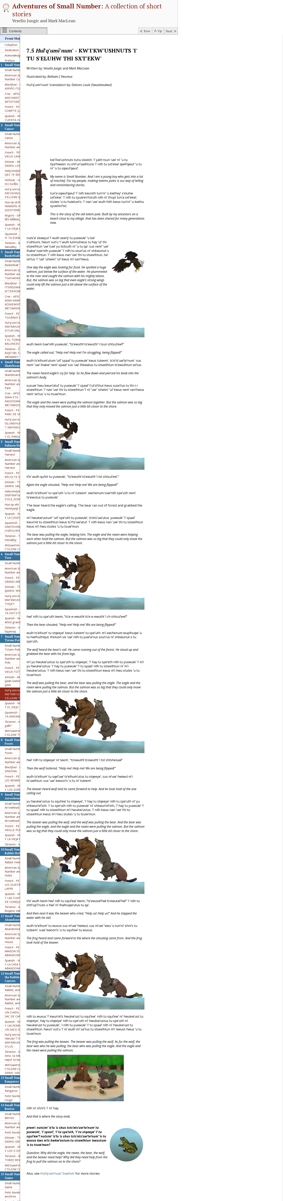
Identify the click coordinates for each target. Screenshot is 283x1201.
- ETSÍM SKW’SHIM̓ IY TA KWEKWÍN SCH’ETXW (25, 694)
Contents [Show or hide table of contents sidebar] (15, 31)
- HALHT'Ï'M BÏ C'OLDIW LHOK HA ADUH (22, 527)
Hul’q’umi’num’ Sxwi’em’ (84, 1173)
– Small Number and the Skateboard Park (25, 364)
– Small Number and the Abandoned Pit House (26, 918)
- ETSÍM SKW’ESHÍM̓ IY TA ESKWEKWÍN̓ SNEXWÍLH (25, 216)
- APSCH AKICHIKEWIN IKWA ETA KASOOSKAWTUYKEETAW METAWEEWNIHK (23, 379)
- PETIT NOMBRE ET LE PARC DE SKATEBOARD (25, 392)
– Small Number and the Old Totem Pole (25, 638)
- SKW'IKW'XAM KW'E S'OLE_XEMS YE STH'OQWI (22, 475)
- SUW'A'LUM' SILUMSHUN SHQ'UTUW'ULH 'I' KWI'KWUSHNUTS (24, 403)
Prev (147, 31)
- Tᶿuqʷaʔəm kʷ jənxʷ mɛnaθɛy (25, 518)
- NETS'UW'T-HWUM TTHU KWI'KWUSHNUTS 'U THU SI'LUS (24, 1020)
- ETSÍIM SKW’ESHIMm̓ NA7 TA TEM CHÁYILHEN (23, 507)
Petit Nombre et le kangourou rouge (24, 1078)
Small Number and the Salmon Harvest (24, 432)
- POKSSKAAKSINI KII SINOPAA (25, 749)
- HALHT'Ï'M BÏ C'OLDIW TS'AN (23, 713)
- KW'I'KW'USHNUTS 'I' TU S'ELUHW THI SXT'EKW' (21, 674)
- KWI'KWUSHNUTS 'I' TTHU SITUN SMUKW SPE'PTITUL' (23, 307)
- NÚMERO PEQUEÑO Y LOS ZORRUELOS (25, 768)
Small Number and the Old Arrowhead (22, 786)
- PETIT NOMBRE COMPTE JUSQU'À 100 (21, 89)
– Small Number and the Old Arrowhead (25, 797)
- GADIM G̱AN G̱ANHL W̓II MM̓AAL (24, 197)
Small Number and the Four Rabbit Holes (23, 840)
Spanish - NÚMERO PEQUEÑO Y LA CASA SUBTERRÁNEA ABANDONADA (25, 944)
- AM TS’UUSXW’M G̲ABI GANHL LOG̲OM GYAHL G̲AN (24, 661)
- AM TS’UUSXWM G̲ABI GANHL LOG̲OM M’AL (26, 144)
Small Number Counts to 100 (23, 50)
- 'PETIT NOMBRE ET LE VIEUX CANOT (26, 134)
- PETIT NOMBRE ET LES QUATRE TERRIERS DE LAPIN (23, 865)
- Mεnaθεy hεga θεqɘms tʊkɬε (21, 889)
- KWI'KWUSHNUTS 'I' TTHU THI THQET (25, 580)
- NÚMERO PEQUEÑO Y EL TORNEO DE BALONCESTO (25, 320)
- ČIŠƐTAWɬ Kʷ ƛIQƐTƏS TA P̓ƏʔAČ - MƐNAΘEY (20, 333)
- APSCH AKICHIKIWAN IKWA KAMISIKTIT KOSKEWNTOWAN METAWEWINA (23, 282)
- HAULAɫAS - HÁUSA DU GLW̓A (24, 162)
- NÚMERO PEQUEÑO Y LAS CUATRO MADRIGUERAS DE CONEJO (25, 878)
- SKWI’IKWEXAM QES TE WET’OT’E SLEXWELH (25, 153)
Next (169, 31)
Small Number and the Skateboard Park (19, 353)
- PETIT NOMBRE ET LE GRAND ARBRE (25, 560)
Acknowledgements (17, 35)
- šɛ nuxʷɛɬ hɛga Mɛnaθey (21, 225)
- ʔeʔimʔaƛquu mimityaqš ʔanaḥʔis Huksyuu (23, 486)
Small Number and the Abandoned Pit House (19, 907)
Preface (10, 41)
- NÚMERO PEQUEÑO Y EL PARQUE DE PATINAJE (25, 415)
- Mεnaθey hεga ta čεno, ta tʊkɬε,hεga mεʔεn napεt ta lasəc (23, 1036)
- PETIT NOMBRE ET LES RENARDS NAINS (23, 758)
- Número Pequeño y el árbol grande (25, 600)
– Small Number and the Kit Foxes (25, 740)
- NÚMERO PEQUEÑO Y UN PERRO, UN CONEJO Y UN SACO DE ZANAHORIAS (25, 1005)
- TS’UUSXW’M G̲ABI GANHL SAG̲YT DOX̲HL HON (23, 464)
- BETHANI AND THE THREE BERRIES (24, 1138)
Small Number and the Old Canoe (22, 116)
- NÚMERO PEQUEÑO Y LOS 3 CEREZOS (25, 1129)
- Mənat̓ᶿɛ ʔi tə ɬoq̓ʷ (23, 824)
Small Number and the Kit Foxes (21, 731)
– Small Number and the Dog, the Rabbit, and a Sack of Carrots (25, 979)
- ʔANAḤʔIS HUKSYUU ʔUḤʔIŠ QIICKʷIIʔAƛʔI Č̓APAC (23, 186)
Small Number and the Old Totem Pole (22, 627)
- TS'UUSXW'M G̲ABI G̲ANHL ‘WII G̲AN (23, 569)
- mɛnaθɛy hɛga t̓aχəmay (21, 609)
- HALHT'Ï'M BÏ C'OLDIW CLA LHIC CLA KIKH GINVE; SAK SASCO (24, 1049)
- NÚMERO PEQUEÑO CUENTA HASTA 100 (25, 98)
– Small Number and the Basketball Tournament (25, 254)
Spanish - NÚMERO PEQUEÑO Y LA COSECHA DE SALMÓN (25, 496)
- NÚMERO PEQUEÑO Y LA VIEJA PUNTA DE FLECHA (25, 817)
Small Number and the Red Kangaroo (22, 1069)
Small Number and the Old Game (22, 1165)
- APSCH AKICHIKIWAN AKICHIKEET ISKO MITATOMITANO (23, 78)
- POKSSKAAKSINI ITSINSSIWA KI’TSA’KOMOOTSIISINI (23, 267)
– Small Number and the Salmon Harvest (25, 444)
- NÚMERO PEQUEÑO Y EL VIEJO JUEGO (25, 1183)
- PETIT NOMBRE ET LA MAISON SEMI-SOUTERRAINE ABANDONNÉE (25, 931)
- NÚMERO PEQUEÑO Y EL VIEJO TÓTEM (25, 685)
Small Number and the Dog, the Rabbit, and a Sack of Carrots (25, 968)
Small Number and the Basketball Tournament (20, 243)
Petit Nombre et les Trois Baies (25, 1112)
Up (160, 31)
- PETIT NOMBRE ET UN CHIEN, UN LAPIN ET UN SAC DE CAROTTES (24, 992)
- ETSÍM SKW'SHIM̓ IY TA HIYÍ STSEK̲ (25, 591)
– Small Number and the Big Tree (25, 550)
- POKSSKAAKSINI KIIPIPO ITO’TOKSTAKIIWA (23, 66)
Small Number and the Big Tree (25, 543)
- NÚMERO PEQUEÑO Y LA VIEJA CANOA (25, 207)
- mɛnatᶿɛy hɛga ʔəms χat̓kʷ (25, 704)
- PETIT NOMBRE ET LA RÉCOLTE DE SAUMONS (25, 455)
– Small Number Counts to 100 (25, 57)
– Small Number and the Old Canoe (25, 125)
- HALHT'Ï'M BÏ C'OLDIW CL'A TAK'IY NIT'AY (23, 1147)
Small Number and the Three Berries (24, 1096)
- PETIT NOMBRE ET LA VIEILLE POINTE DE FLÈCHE (25, 808)
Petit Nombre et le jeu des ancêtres (22, 1174)
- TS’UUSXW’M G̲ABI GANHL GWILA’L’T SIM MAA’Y (24, 1119)
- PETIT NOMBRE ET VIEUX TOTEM (23, 650)
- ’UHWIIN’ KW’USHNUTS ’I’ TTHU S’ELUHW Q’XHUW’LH (22, 173)
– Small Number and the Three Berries (25, 1105)
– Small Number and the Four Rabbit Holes (25, 851)
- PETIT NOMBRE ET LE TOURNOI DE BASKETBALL (25, 296)
